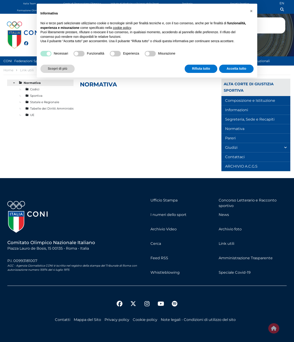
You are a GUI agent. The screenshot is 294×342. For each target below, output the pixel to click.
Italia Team (29, 3)
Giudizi (231, 147)
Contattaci (235, 157)
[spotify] (174, 304)
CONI (7, 61)
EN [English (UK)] (282, 3)
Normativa (234, 129)
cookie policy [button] (122, 28)
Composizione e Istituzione (250, 100)
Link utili (226, 243)
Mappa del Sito (87, 319)
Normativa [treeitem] (32, 83)
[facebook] (24, 41)
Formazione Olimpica (29, 10)
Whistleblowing (165, 272)
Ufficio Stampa (164, 200)
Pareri (230, 138)
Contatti (62, 319)
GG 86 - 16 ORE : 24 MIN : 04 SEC (268, 37)
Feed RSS (159, 258)
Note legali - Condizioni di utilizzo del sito (198, 319)
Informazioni (236, 110)
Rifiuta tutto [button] (201, 68)
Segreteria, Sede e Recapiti (249, 119)
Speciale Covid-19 (235, 272)
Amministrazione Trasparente (246, 258)
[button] (251, 11)
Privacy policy (117, 319)
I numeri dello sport (168, 214)
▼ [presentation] (14, 83)
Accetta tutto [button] (236, 68)
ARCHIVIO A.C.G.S (241, 166)
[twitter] (31, 43)
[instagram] (147, 304)
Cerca (155, 243)
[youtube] (160, 304)
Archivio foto (230, 229)
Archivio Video (163, 229)
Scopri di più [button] (57, 68)
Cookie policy (145, 319)
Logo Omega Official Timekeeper (277, 24)
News (224, 214)
